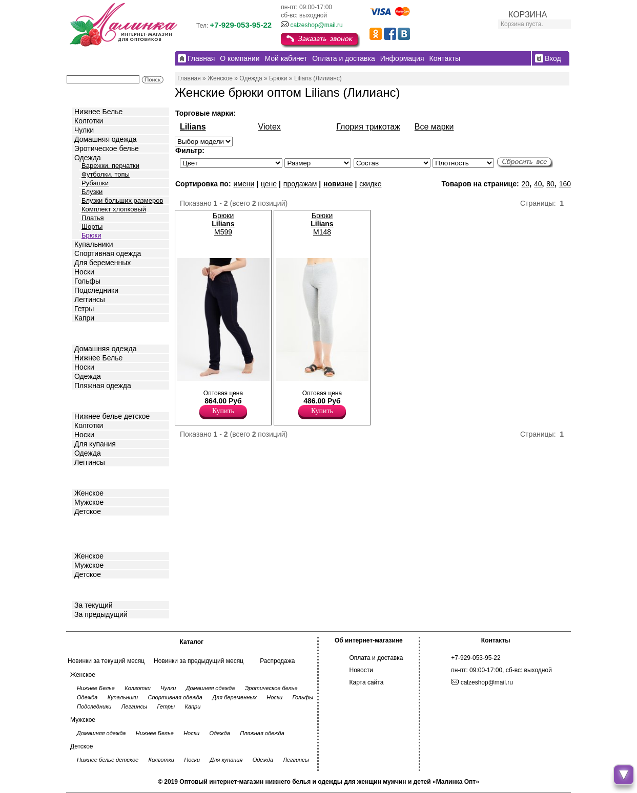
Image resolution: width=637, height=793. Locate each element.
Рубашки (95, 183)
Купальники (93, 244)
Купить (223, 411)
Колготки (88, 121)
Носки (84, 272)
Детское (88, 400)
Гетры (84, 309)
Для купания (95, 444)
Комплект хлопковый (113, 209)
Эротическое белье (106, 148)
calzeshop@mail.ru (316, 25)
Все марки (434, 126)
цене (269, 184)
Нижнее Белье (98, 112)
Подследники (96, 290)
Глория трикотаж (368, 126)
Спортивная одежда (107, 253)
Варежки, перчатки (110, 165)
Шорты (91, 226)
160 (565, 184)
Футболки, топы (105, 174)
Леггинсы (89, 299)
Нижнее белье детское (112, 416)
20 (526, 184)
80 (550, 184)
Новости (361, 670)
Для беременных (102, 263)
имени (243, 184)
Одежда (87, 158)
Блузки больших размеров (122, 200)
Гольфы (87, 281)
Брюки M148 (322, 223)
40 (538, 184)
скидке (370, 184)
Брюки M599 (223, 223)
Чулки (84, 130)
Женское (89, 493)
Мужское (89, 502)
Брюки (91, 235)
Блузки (91, 192)
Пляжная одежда (102, 385)
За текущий (93, 605)
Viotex (269, 126)
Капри (84, 318)
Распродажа (277, 661)
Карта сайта (367, 682)
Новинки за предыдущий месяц (198, 661)
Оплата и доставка (376, 657)
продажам (300, 184)
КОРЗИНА (527, 14)
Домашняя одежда (105, 139)
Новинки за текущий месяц (106, 661)
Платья (92, 218)
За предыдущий (101, 614)
